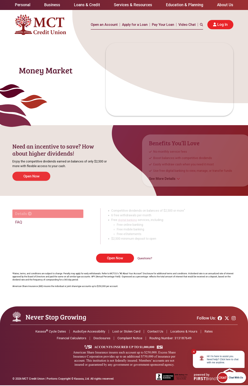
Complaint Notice (130, 339)
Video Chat (187, 25)
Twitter (227, 318)
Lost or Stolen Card (127, 332)
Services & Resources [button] (133, 5)
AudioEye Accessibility (87, 332)
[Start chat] (231, 377)
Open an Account (104, 25)
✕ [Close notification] (194, 352)
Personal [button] (22, 5)
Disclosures (101, 339)
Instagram (234, 318)
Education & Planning (184, 5)
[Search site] (201, 24)
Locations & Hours (186, 332)
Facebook (220, 318)
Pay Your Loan (163, 25)
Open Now (114, 258)
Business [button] (52, 5)
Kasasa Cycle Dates (47, 332)
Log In (222, 24)
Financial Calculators (69, 339)
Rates (212, 332)
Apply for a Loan (135, 25)
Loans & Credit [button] (87, 5)
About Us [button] (225, 5)
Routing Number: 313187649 (172, 339)
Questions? (145, 258)
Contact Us (157, 332)
